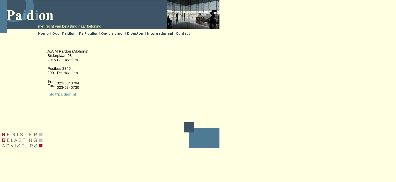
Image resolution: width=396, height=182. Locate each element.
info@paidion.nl (61, 94)
